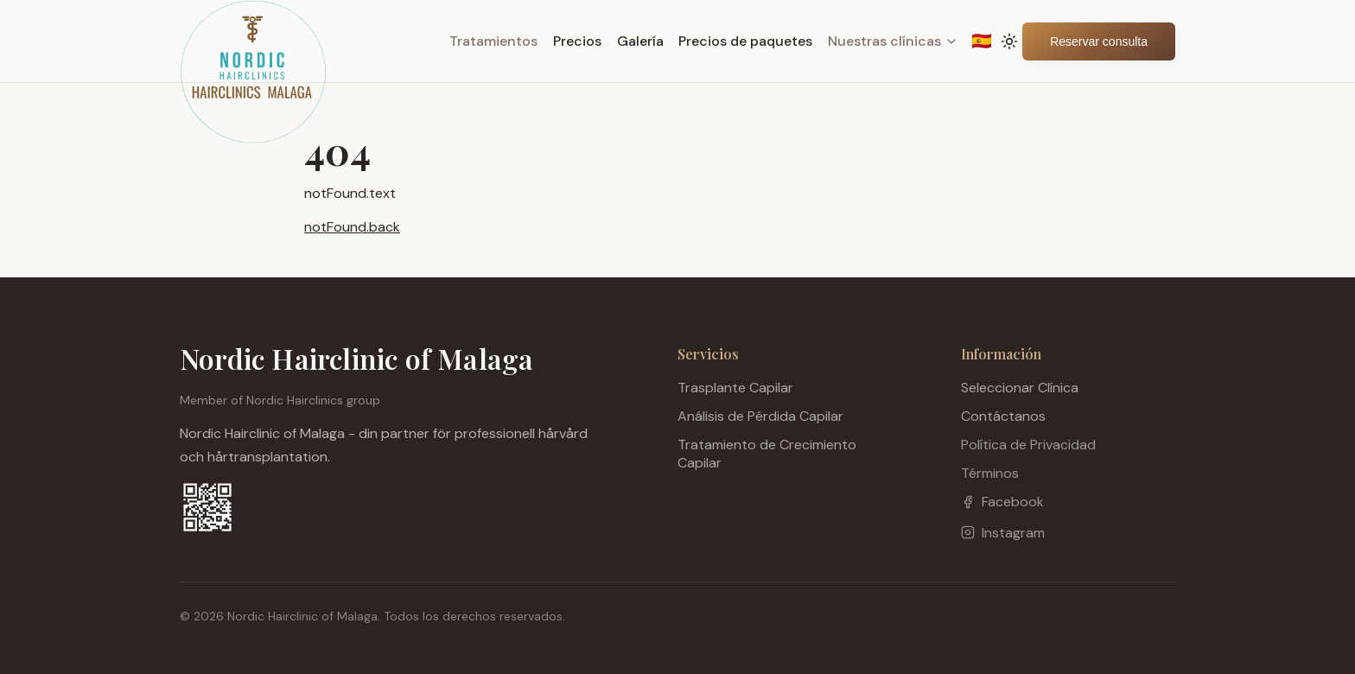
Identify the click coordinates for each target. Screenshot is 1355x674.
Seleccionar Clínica (1019, 387)
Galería (640, 41)
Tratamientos (493, 41)
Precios (577, 41)
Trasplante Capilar (735, 387)
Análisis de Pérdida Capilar (760, 416)
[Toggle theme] (1010, 41)
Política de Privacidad (1028, 445)
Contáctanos (1003, 416)
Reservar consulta (1099, 41)
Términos (990, 473)
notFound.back (352, 227)
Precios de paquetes (745, 41)
